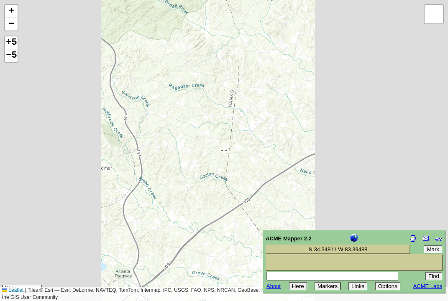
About (273, 286)
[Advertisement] (44, 241)
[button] (11, 11)
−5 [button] (11, 55)
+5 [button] (11, 42)
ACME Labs (427, 286)
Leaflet (12, 290)
